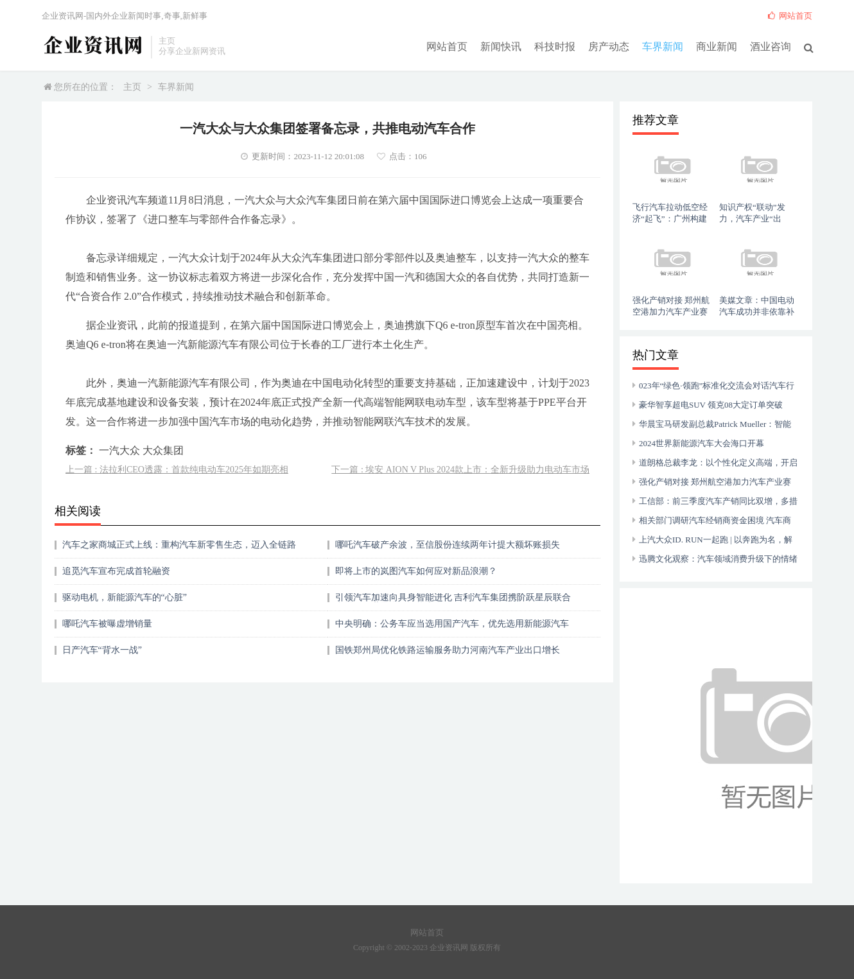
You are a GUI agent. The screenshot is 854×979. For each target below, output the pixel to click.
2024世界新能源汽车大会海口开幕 (701, 443)
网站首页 (446, 45)
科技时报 (554, 45)
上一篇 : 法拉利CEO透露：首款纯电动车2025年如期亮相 (176, 469)
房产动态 (608, 45)
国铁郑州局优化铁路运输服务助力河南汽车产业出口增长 (447, 650)
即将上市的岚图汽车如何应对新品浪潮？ (416, 571)
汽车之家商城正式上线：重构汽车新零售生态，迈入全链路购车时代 (179, 549)
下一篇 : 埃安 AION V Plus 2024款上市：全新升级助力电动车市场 (460, 469)
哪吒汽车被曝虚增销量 (107, 623)
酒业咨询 (770, 45)
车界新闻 (662, 45)
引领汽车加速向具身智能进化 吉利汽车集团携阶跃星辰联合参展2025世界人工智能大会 (453, 602)
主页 (132, 87)
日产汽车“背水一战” (102, 650)
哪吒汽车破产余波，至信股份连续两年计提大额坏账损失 (447, 545)
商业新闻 (716, 45)
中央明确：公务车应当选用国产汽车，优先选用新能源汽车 (452, 623)
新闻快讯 (500, 45)
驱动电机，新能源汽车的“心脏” (124, 597)
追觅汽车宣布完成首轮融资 (116, 571)
